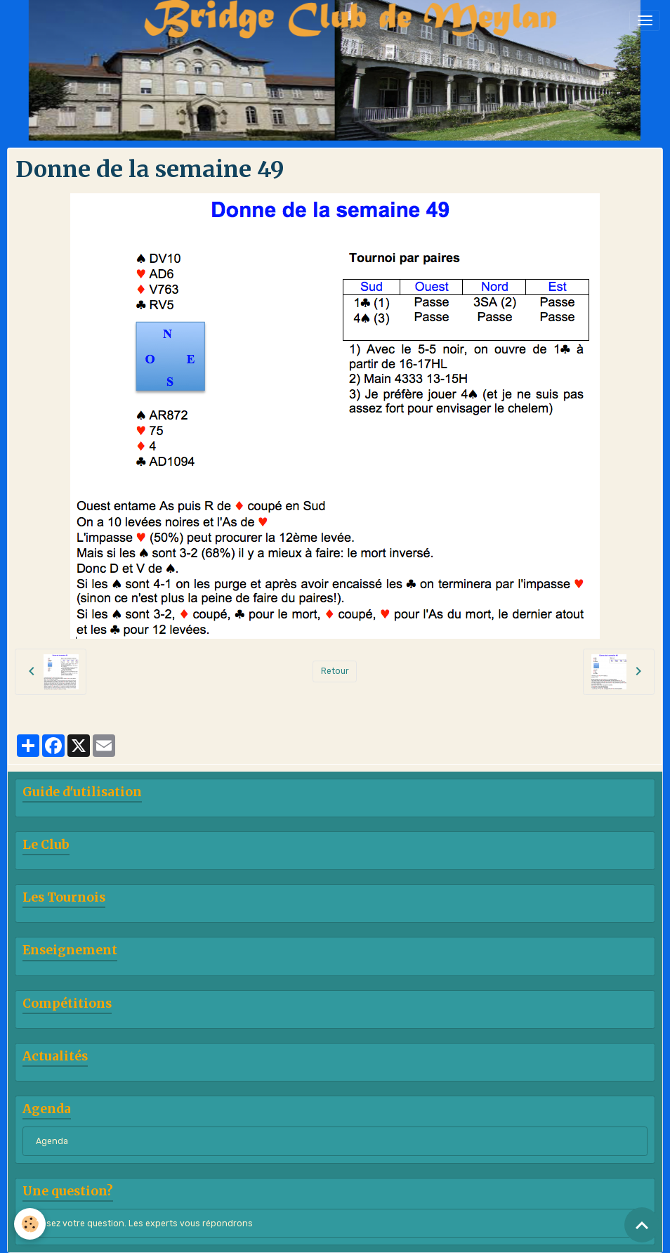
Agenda (52, 1141)
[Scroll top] (641, 1224)
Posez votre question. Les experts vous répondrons (144, 1223)
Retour (335, 671)
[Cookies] (30, 1224)
